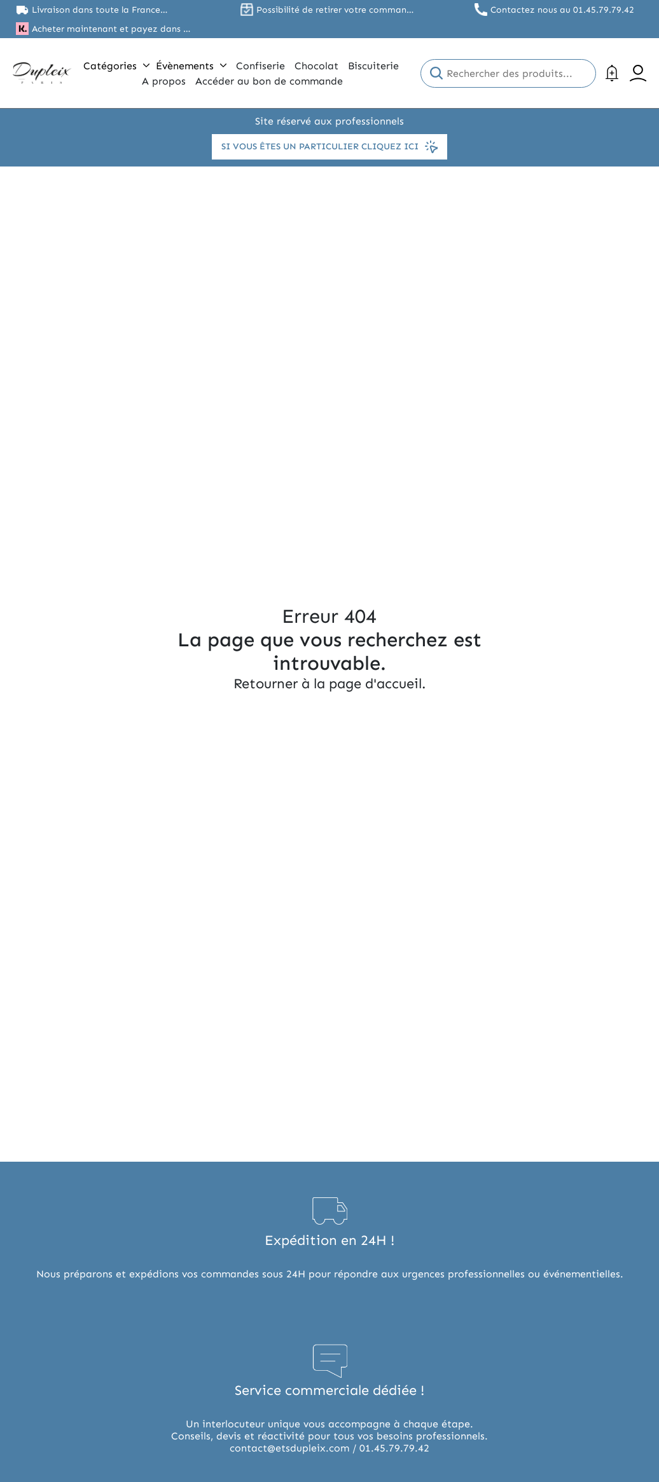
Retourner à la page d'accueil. (329, 683)
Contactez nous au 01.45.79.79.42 (562, 9)
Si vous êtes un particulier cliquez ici (329, 146)
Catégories (116, 66)
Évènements (191, 66)
